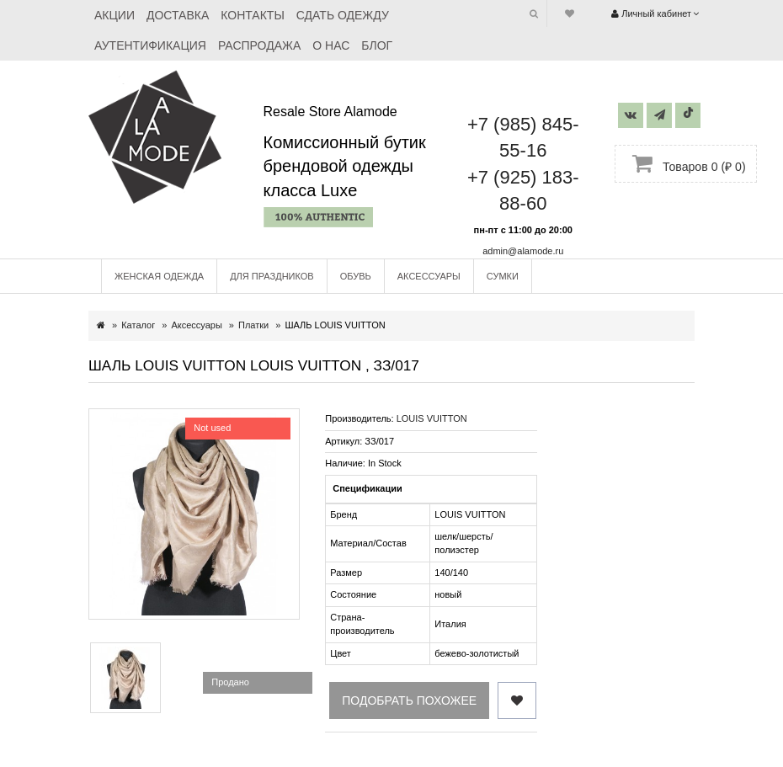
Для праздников (272, 276)
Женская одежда (159, 276)
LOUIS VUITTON (432, 418)
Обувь (355, 276)
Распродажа (259, 45)
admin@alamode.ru (522, 251)
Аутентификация (150, 45)
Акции (114, 15)
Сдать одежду (342, 15)
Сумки (503, 276)
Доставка (177, 15)
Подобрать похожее (409, 700)
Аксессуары (429, 276)
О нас (330, 45)
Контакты (253, 15)
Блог (376, 45)
